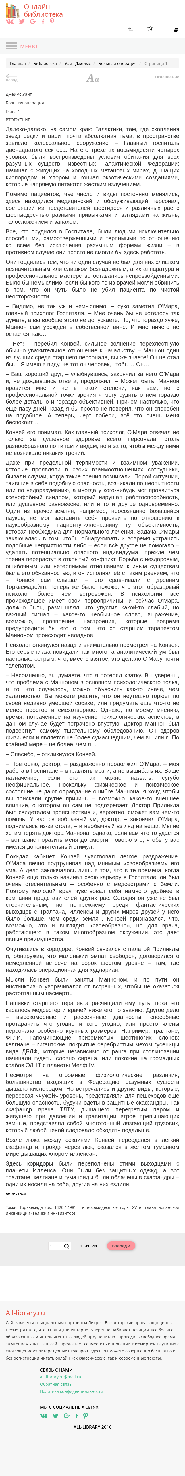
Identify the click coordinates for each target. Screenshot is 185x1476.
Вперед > (121, 1246)
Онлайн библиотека (43, 10)
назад (12, 78)
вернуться (16, 1193)
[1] (43, 587)
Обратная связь (56, 1384)
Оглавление (167, 77)
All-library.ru (25, 1312)
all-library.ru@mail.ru (60, 1376)
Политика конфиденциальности (71, 1391)
